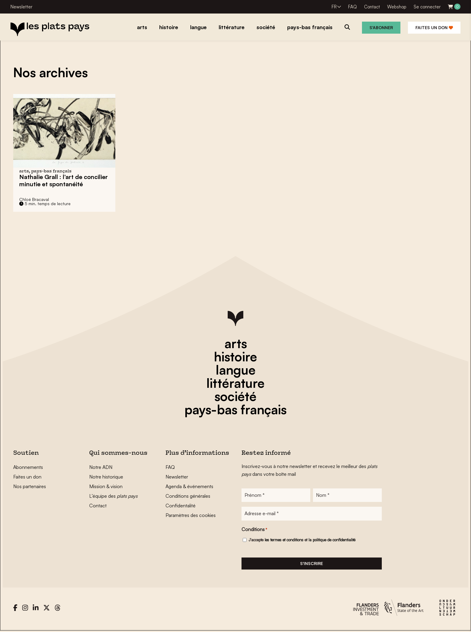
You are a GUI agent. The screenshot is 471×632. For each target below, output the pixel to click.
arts (235, 343)
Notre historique (106, 477)
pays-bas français (235, 409)
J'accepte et (302, 540)
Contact (372, 7)
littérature (235, 383)
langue (236, 370)
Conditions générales (188, 496)
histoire (235, 356)
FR (334, 7)
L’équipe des (113, 496)
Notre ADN (100, 467)
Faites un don (434, 27)
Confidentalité (181, 506)
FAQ (352, 7)
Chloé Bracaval (34, 199)
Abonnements (28, 467)
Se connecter (427, 7)
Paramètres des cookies (191, 515)
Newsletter (21, 7)
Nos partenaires (29, 486)
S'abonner (381, 27)
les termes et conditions (284, 540)
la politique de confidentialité (331, 540)
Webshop (396, 7)
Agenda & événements (189, 486)
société (235, 396)
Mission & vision (106, 486)
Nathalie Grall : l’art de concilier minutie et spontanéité (63, 180)
